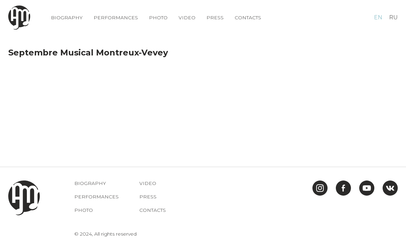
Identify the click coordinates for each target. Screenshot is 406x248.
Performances (116, 18)
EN (378, 17)
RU (393, 17)
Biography (67, 18)
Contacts (248, 18)
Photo (158, 18)
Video (187, 18)
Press (215, 18)
